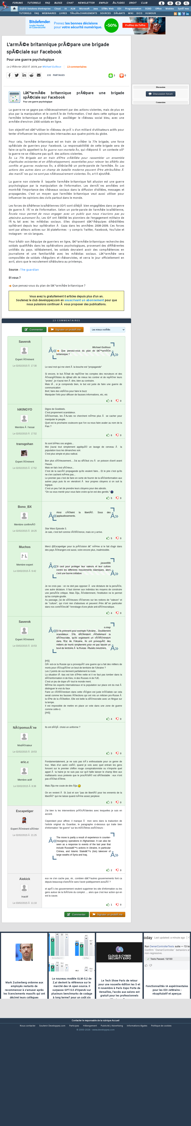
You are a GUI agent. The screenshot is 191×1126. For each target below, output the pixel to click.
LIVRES (63, 13)
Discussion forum (161, 94)
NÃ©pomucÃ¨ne (25, 770)
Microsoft (84, 8)
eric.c (25, 804)
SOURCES (105, 13)
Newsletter (86, 3)
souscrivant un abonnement (84, 315)
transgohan (24, 486)
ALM (73, 8)
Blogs (58, 3)
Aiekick (24, 921)
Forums (17, 3)
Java (95, 8)
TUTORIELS (25, 13)
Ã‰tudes (118, 3)
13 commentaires (76, 81)
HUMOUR (150, 13)
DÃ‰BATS (119, 13)
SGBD (148, 8)
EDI (119, 8)
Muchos (24, 589)
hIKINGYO (24, 451)
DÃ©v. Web (107, 8)
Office (158, 8)
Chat (70, 3)
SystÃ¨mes (183, 8)
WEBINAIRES (49, 13)
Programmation (133, 8)
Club (144, 3)
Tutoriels (34, 3)
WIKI (130, 13)
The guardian (29, 284)
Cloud (57, 8)
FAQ (47, 3)
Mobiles (169, 8)
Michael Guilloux (51, 80)
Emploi (103, 3)
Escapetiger (24, 853)
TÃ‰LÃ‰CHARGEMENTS (83, 13)
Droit (133, 3)
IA (65, 8)
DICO (139, 13)
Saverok (25, 384)
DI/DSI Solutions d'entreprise (35, 8)
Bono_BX (25, 549)
